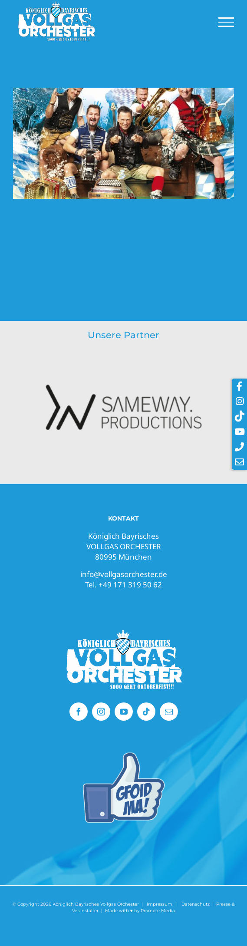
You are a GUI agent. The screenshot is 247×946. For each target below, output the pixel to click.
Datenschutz (195, 904)
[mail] (169, 711)
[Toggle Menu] (226, 22)
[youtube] (124, 711)
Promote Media (158, 910)
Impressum (159, 904)
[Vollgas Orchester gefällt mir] (123, 755)
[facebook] (78, 711)
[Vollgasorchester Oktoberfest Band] (124, 631)
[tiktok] (146, 711)
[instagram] (101, 711)
